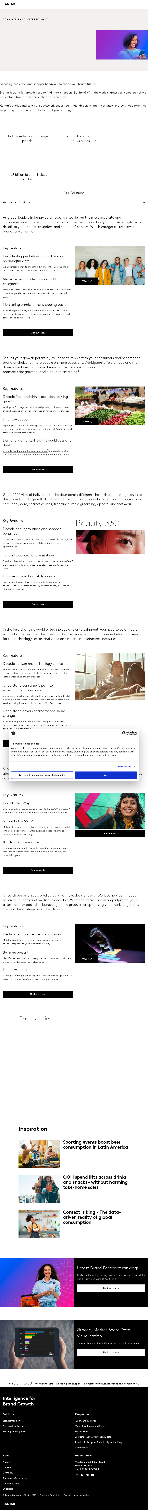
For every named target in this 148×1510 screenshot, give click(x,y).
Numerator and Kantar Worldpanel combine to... (111, 1384)
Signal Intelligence (13, 1421)
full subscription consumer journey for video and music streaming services (37, 700)
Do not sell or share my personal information (42, 775)
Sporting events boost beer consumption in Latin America (95, 1145)
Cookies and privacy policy (76, 1495)
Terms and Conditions (50, 1495)
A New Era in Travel (85, 1421)
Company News (11, 1483)
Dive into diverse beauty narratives (21, 561)
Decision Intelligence (14, 1426)
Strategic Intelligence (14, 1432)
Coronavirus (81, 1448)
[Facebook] (82, 1475)
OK (105, 775)
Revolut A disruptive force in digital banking (98, 1442)
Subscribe (8, 1489)
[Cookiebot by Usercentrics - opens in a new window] (124, 733)
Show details (124, 766)
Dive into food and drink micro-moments (25, 451)
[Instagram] (77, 1475)
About (6, 1462)
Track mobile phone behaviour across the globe (28, 721)
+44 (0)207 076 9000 (88, 1469)
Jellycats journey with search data (93, 1437)
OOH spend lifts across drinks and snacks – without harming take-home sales (95, 1182)
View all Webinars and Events (90, 1426)
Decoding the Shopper (68, 1384)
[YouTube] (87, 1475)
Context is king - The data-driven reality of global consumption (92, 1217)
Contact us (8, 1473)
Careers (7, 1467)
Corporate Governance (15, 1478)
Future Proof (81, 1432)
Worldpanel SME (44, 1384)
